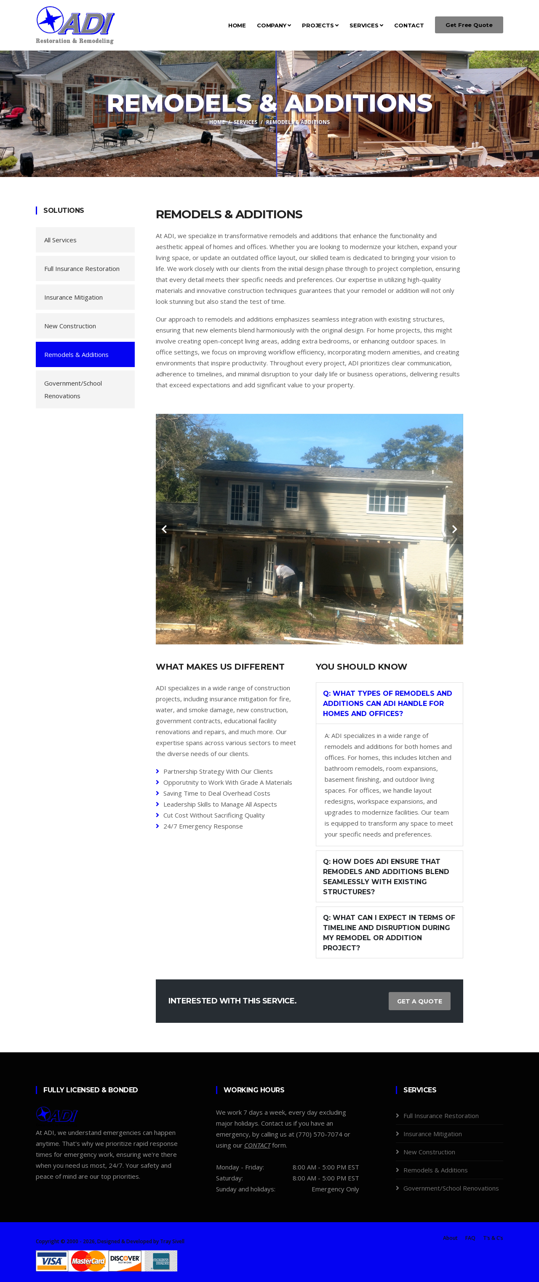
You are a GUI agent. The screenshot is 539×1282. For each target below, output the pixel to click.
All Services (60, 240)
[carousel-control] (164, 529)
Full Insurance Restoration (82, 268)
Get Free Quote (469, 24)
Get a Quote (419, 1001)
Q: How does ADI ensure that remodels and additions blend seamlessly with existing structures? (386, 877)
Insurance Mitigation (73, 297)
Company (274, 25)
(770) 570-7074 (319, 1134)
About (450, 1238)
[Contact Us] (257, 1145)
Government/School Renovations (73, 389)
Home (237, 25)
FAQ (470, 1238)
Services (366, 25)
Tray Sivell (172, 1241)
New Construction (70, 326)
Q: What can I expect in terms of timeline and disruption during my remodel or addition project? (389, 933)
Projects (320, 25)
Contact (409, 25)
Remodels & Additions (76, 354)
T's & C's (493, 1238)
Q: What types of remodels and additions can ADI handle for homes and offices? (387, 703)
